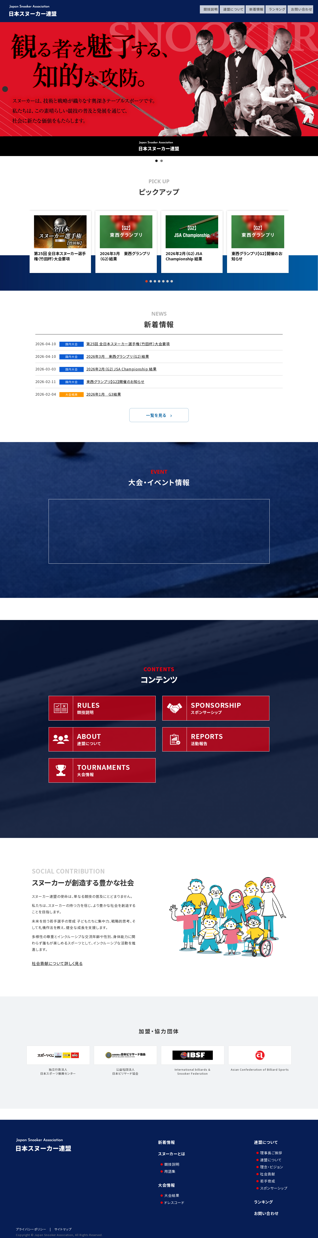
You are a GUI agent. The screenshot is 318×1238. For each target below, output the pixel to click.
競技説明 (207, 11)
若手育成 (265, 1177)
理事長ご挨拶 (269, 1149)
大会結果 (170, 1188)
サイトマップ (63, 1225)
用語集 (168, 1167)
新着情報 (254, 11)
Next (313, 89)
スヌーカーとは (171, 1153)
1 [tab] (156, 161)
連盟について (230, 11)
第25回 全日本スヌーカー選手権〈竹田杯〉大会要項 (60, 256)
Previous (5, 89)
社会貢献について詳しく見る (57, 963)
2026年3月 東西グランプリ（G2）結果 (125, 256)
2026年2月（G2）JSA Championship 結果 (184, 256)
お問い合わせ (300, 11)
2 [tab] (161, 161)
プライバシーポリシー (31, 1225)
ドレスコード (173, 1195)
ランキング (275, 11)
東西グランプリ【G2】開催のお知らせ (256, 256)
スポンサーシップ (272, 1184)
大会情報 (166, 1181)
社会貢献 (265, 1170)
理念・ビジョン (269, 1163)
